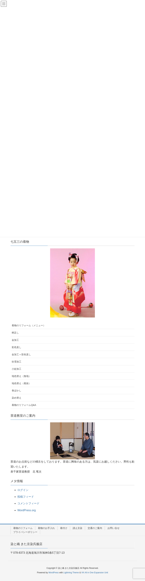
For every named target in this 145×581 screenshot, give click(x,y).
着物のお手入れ (46, 528)
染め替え (16, 397)
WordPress (53, 572)
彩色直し (16, 347)
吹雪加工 (16, 361)
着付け (63, 528)
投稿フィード (25, 496)
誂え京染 (77, 528)
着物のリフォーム (23, 528)
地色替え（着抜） (21, 383)
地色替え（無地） (21, 376)
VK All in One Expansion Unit (94, 572)
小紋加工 (16, 369)
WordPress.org (26, 510)
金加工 (15, 340)
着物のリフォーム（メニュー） (28, 325)
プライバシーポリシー (25, 532)
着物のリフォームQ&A (24, 405)
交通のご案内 (95, 528)
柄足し (15, 332)
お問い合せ (113, 528)
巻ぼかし (16, 390)
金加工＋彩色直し (21, 354)
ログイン (22, 490)
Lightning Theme (71, 572)
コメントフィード (28, 503)
